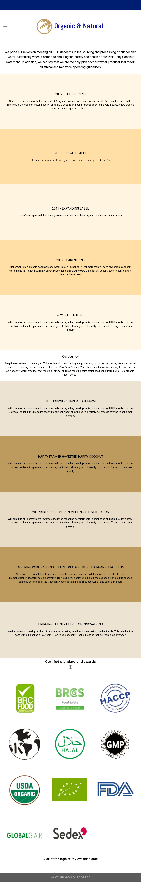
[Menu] (5, 25)
